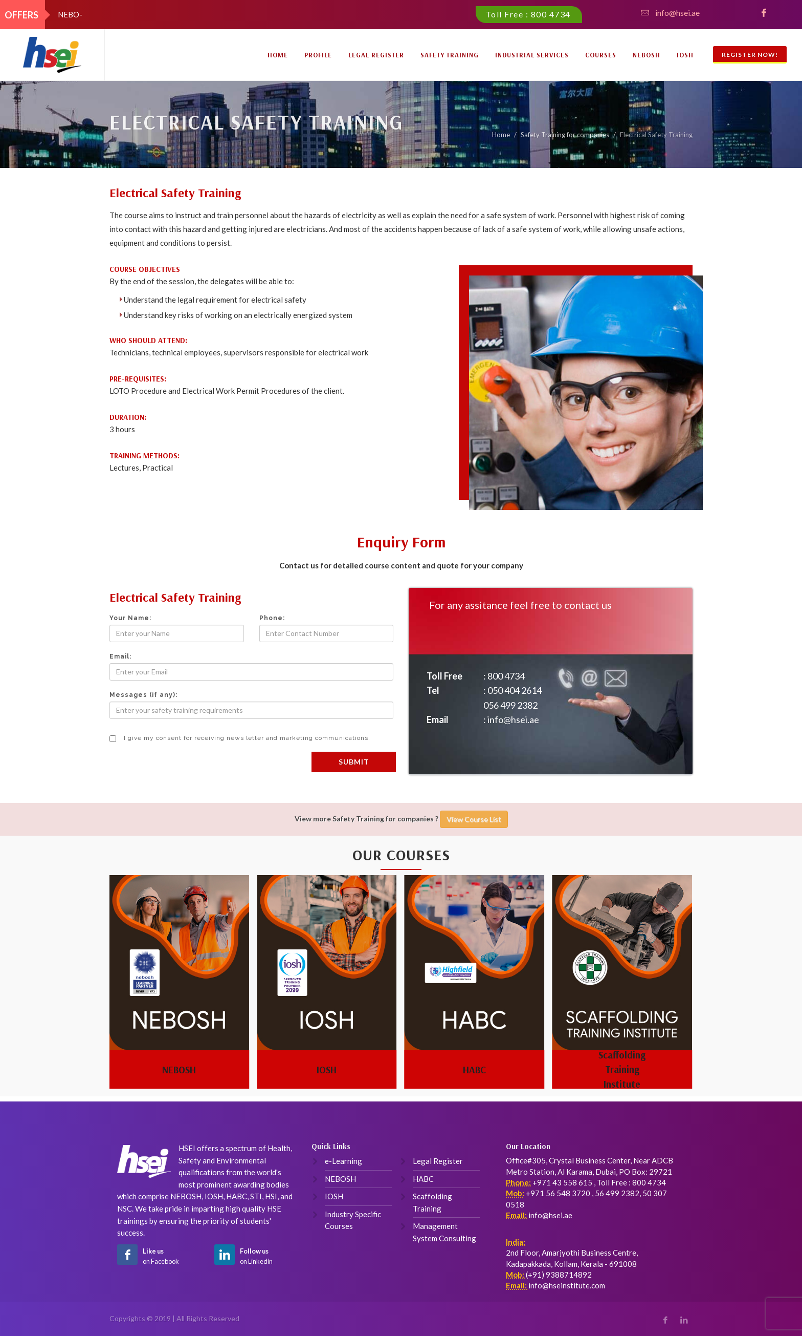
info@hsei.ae (677, 13)
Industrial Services (532, 55)
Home (278, 55)
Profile (318, 55)
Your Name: (130, 618)
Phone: (272, 618)
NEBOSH (646, 55)
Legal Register (376, 55)
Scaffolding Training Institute (621, 1069)
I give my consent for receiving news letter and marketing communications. (239, 738)
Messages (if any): (143, 694)
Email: (120, 656)
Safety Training (449, 55)
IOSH (685, 55)
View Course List (474, 819)
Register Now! (750, 54)
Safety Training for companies (565, 135)
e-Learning (343, 1160)
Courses (600, 55)
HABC (474, 1069)
